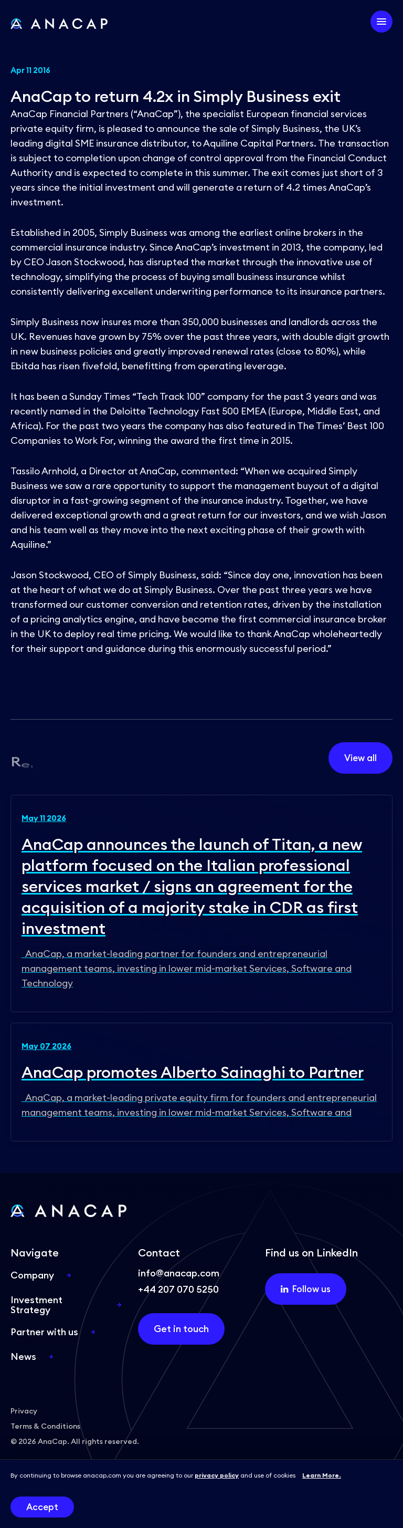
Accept (42, 1507)
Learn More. (321, 1475)
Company (32, 1275)
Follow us (305, 1289)
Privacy (23, 1411)
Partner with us (44, 1332)
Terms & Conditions (45, 1426)
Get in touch (181, 1329)
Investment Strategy (36, 1305)
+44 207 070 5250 (178, 1289)
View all (360, 758)
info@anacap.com (178, 1273)
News (23, 1356)
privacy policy (217, 1475)
